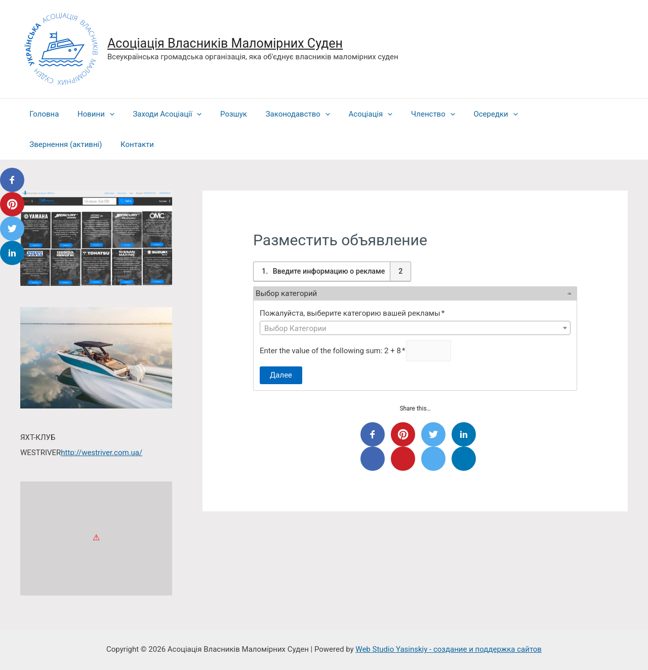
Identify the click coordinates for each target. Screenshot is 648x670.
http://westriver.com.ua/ (101, 452)
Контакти (44, 144)
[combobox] (415, 328)
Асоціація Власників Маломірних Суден (225, 43)
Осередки (470, 114)
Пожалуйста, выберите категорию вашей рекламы (353, 313)
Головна (42, 114)
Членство (411, 114)
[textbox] (415, 328)
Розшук (222, 114)
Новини (90, 114)
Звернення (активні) (544, 114)
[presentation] (104, 114)
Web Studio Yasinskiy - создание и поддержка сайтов (448, 649)
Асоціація (352, 114)
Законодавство (283, 114)
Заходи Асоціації (159, 114)
